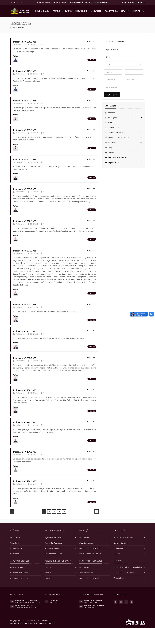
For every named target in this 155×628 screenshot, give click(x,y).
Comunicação (81, 11)
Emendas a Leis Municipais (117, 137)
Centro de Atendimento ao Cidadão (128, 567)
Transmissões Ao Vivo (53, 554)
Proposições (84, 537)
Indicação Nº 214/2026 (24, 100)
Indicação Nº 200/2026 (24, 390)
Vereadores (14, 543)
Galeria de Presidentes (19, 573)
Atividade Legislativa (62, 11)
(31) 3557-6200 (55, 602)
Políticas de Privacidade (46, 623)
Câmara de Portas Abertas (124, 572)
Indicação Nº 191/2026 (24, 451)
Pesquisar (112, 94)
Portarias (110, 113)
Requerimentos (112, 162)
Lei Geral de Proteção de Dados (22, 623)
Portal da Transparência (123, 537)
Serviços (125, 11)
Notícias (48, 573)
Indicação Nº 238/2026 (24, 41)
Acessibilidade (128, 2)
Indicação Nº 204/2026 (24, 304)
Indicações (110, 142)
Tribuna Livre (119, 578)
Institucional (15, 537)
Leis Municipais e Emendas (89, 548)
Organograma (119, 548)
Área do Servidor (43, 2)
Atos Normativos (86, 543)
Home (37, 11)
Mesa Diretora (16, 548)
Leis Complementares (115, 132)
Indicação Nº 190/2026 (24, 481)
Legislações (96, 11)
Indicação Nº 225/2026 (24, 71)
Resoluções (111, 118)
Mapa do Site (75, 2)
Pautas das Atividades (53, 543)
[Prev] (12, 511)
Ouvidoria (117, 554)
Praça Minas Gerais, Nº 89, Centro (27, 602)
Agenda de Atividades (53, 537)
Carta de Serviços (121, 543)
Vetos (108, 122)
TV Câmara (49, 578)
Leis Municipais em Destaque (90, 554)
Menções (110, 147)
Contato (136, 11)
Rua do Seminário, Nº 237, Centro (27, 607)
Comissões (14, 554)
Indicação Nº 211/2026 (24, 159)
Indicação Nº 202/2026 (24, 358)
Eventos (48, 567)
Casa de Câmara (16, 567)
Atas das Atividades (52, 548)
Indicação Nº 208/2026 (24, 221)
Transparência (111, 11)
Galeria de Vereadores (19, 578)
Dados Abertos (60, 2)
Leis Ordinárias (112, 127)
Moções (109, 152)
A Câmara (45, 11)
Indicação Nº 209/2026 (24, 189)
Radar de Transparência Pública (96, 2)
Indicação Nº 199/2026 (24, 422)
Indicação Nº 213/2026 (24, 130)
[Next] (96, 511)
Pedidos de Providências (116, 157)
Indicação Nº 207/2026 (24, 250)
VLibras (141, 2)
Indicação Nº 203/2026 (24, 331)
